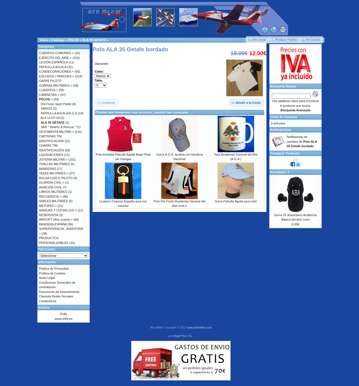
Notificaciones (280, 129)
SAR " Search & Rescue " (58, 127)
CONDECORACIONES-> (56, 71)
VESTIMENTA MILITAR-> (56, 131)
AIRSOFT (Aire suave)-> (56, 219)
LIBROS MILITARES (53, 191)
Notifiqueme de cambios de (302, 141)
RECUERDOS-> (50, 196)
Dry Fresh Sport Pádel (56, 104)
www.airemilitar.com (199, 327)
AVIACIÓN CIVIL (50, 187)
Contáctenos (47, 301)
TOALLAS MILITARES (54, 164)
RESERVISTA (48, 215)
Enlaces (44, 307)
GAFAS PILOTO (50, 80)
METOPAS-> (48, 205)
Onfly (63, 314)
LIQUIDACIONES (51, 154)
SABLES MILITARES (53, 201)
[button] (257, 39)
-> (46, 99)
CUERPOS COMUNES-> (56, 53)
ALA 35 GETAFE (94, 40)
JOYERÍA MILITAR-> (53, 159)
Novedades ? (279, 172)
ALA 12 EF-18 (50, 117)
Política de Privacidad (54, 268)
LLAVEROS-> (48, 90)
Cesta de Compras (283, 117)
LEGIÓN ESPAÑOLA (53, 62)
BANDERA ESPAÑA (53, 224)
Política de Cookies (52, 273)
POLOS (73, 40)
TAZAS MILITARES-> (53, 173)
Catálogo (58, 40)
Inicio (44, 40)
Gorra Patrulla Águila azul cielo (236, 201)
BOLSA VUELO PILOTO (56, 178)
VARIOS (46, 108)
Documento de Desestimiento (59, 291)
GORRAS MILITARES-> (55, 85)
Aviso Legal (47, 277)
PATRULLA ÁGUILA (52, 67)
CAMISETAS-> (49, 94)
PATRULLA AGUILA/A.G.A (59, 113)
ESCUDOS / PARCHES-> (56, 76)
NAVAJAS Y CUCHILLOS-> (58, 210)
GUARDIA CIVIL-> (51, 182)
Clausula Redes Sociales (56, 296)
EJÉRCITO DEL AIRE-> (55, 57)
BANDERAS (47, 168)
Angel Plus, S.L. (183, 336)
